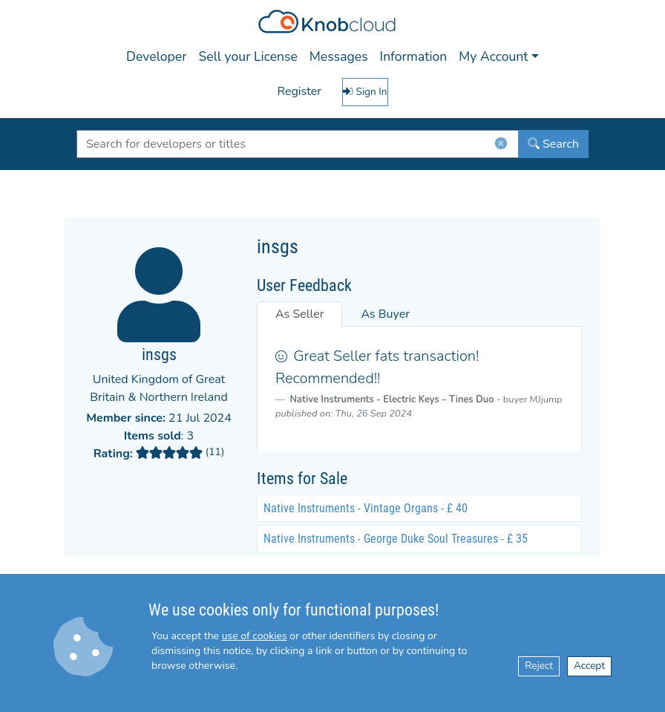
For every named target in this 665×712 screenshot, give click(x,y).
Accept (589, 666)
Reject (539, 666)
